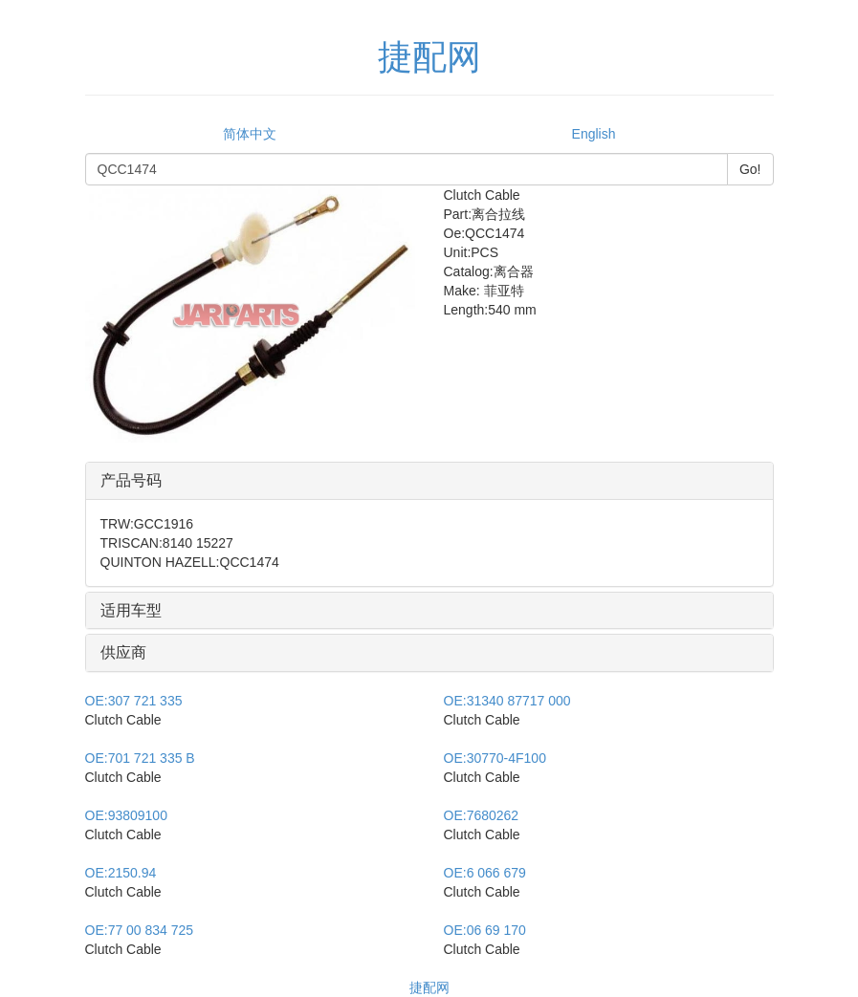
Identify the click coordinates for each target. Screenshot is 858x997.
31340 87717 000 (507, 700)
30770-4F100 (495, 758)
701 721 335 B (140, 758)
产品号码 (131, 480)
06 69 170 (485, 930)
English (594, 133)
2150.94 (121, 872)
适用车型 (131, 610)
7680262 (481, 815)
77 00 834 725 (139, 930)
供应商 (123, 652)
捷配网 (429, 987)
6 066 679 (485, 872)
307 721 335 (134, 700)
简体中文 (249, 133)
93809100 (126, 815)
